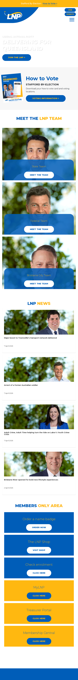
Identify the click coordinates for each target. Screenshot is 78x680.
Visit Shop (39, 550)
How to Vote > (50, 3)
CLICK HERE (39, 573)
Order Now (39, 527)
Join (70, 10)
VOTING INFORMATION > (46, 98)
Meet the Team (39, 175)
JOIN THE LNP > (16, 57)
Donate (70, 14)
